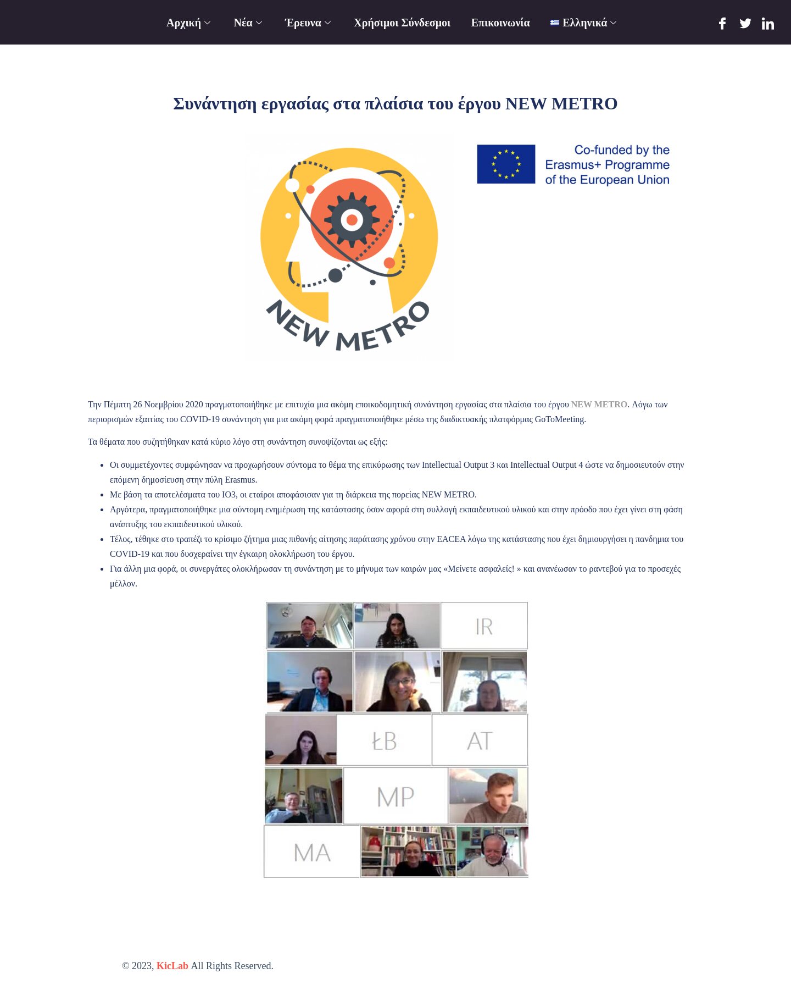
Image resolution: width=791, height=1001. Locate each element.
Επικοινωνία (500, 22)
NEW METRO (599, 404)
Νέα (248, 22)
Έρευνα (309, 22)
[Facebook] (722, 22)
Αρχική (189, 22)
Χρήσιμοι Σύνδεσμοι (402, 22)
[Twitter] (745, 22)
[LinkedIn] (768, 22)
